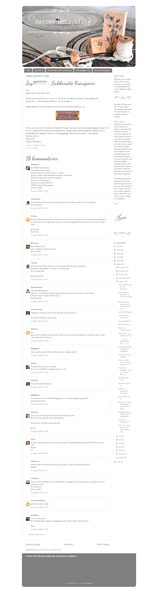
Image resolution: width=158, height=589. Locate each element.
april (121, 447)
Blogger (89, 583)
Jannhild (34, 515)
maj (120, 443)
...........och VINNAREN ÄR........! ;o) (123, 341)
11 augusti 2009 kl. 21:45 (39, 321)
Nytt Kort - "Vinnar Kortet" (124, 329)
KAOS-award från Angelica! (124, 355)
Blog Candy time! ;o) (124, 398)
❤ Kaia (33, 243)
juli (120, 436)
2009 (119, 264)
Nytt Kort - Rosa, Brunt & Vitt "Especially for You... (124, 428)
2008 (119, 462)
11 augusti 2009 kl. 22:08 (39, 341)
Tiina (32, 263)
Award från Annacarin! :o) (124, 421)
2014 (119, 246)
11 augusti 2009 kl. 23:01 (39, 404)
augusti (121, 281)
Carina (33, 380)
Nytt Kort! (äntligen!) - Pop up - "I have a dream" (124, 371)
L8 (32, 439)
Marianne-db (35, 287)
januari (121, 457)
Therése (33, 461)
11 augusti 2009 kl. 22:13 (39, 355)
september (123, 278)
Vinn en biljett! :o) (124, 321)
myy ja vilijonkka (37, 500)
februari (122, 454)
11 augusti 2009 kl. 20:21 (39, 255)
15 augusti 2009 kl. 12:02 (39, 529)
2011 (118, 257)
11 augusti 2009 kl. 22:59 (39, 387)
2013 (118, 250)
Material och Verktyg (59, 70)
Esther (33, 329)
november (123, 271)
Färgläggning (83, 70)
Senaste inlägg (33, 544)
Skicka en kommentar (36, 534)
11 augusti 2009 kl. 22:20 (39, 372)
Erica (32, 216)
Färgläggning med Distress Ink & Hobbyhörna (124, 414)
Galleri (39, 70)
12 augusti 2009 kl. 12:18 (39, 492)
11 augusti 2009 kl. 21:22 (39, 301)
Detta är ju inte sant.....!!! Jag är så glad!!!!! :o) (124, 362)
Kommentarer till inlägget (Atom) (50, 550)
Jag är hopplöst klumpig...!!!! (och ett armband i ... (125, 295)
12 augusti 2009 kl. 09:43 (39, 470)
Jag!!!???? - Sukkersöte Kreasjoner (123, 391)
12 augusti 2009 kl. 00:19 (39, 453)
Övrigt (35, 148)
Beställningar (102, 70)
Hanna (28, 128)
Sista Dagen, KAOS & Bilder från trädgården (125, 349)
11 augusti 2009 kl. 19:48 (39, 235)
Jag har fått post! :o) (124, 384)
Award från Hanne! (125, 312)
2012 (119, 253)
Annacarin (34, 199)
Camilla (33, 164)
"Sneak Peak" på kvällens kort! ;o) (125, 334)
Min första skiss (124, 324)
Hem (28, 70)
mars (121, 450)
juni (120, 440)
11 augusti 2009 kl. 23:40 (39, 431)
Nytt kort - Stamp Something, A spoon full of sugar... (124, 405)
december (122, 267)
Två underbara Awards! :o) (123, 316)
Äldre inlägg (103, 544)
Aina (32, 363)
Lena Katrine (35, 309)
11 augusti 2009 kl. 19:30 (39, 191)
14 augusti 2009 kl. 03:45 (39, 507)
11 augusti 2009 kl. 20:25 (39, 279)
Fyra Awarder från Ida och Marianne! (124, 287)
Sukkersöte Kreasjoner (49, 98)
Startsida (68, 544)
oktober (122, 274)
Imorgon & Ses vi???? (123, 379)
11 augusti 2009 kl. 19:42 (39, 208)
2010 (119, 261)
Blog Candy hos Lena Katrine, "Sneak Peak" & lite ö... (124, 305)
